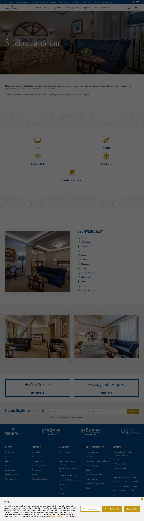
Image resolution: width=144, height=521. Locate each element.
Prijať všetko (132, 509)
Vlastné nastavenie (90, 509)
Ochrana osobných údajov (58, 516)
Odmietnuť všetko (112, 509)
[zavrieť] (142, 499)
